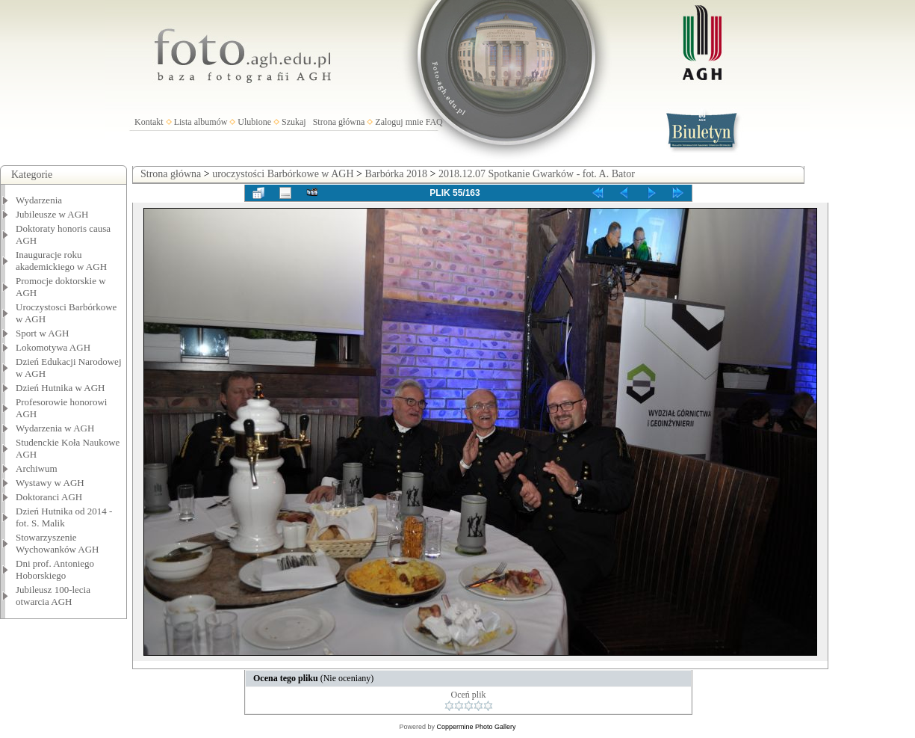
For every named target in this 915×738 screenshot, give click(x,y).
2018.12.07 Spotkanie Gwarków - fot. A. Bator (536, 173)
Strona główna (339, 122)
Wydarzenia (39, 200)
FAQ (434, 122)
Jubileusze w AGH (52, 214)
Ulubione (254, 122)
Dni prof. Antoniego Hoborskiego (55, 569)
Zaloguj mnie (399, 122)
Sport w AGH (42, 333)
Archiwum (37, 468)
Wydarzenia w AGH (55, 428)
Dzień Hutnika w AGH (60, 387)
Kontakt (149, 122)
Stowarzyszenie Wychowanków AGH (57, 543)
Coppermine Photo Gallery (475, 727)
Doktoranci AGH (49, 496)
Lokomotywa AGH (53, 347)
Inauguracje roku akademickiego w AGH (61, 260)
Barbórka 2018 (396, 173)
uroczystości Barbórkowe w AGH (282, 173)
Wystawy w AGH (50, 482)
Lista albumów (201, 122)
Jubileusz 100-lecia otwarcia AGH (53, 595)
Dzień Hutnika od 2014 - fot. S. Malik (64, 517)
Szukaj (294, 122)
